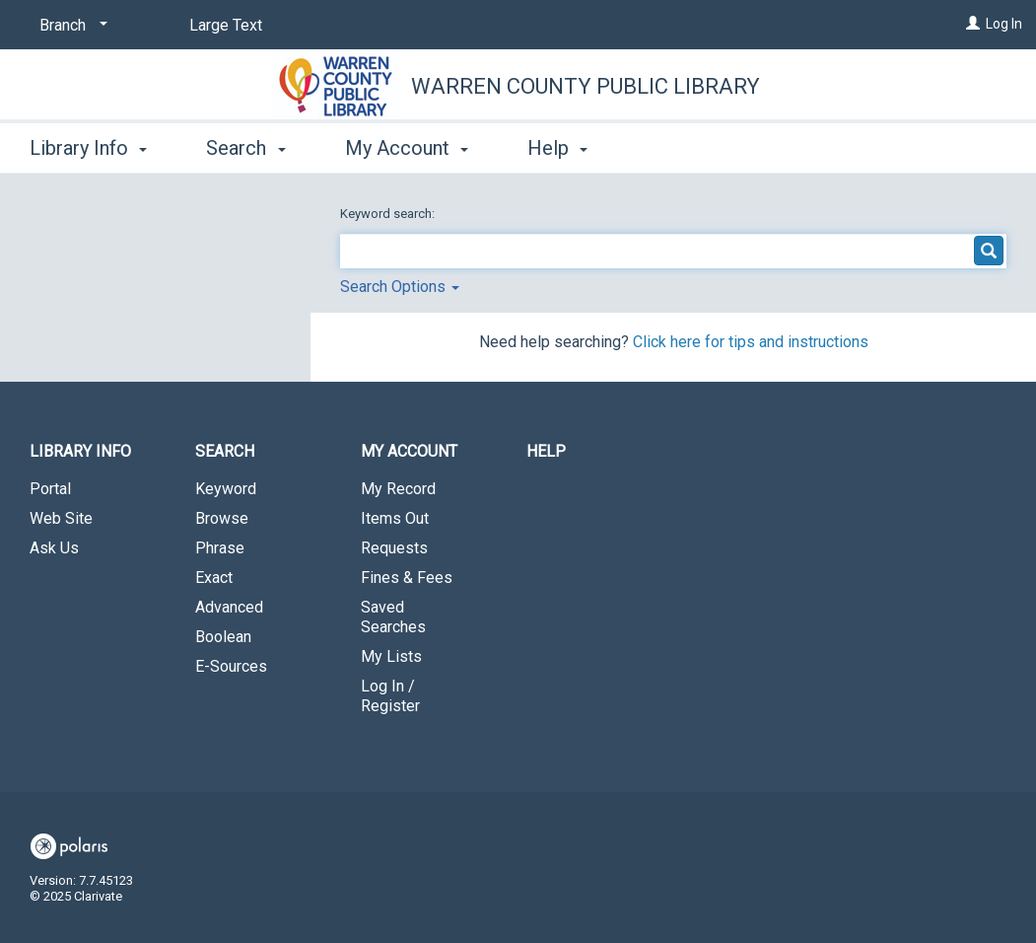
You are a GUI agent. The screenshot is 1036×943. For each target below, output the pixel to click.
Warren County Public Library (585, 86)
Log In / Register (390, 696)
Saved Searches (393, 617)
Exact (214, 577)
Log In (1004, 24)
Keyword (225, 488)
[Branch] (70, 25)
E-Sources (231, 666)
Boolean (223, 636)
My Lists (391, 656)
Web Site (61, 518)
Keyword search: (389, 213)
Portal (50, 488)
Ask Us (54, 548)
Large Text (225, 25)
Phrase (219, 548)
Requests (394, 548)
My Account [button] (406, 148)
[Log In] (973, 24)
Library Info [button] (88, 148)
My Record (398, 488)
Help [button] (557, 148)
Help (546, 451)
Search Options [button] (399, 286)
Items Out (395, 518)
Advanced (229, 607)
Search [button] (245, 148)
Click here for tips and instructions (750, 341)
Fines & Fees (406, 577)
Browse (221, 518)
